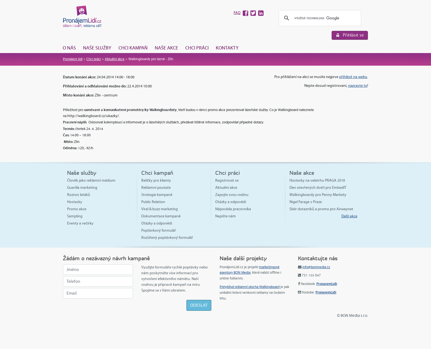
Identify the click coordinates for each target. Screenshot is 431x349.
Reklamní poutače (156, 187)
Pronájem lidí (72, 59)
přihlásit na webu (353, 76)
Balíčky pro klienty (156, 180)
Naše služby (97, 48)
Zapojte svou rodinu (231, 194)
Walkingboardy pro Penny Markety (317, 194)
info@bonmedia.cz (316, 267)
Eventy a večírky (80, 223)
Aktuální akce (115, 59)
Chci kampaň (133, 48)
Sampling (74, 216)
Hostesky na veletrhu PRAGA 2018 (317, 180)
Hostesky (74, 202)
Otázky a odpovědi (156, 223)
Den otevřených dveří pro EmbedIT (317, 187)
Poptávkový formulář (158, 230)
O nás (69, 48)
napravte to (357, 85)
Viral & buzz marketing (159, 209)
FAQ (237, 12)
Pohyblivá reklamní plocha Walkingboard (250, 287)
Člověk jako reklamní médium (91, 180)
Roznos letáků (78, 194)
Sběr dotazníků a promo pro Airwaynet (321, 209)
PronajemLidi (326, 283)
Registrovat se (227, 180)
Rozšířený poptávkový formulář (167, 237)
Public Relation (153, 202)
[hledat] (319, 18)
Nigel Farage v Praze (305, 202)
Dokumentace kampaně (161, 216)
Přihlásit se (353, 35)
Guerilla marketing (82, 187)
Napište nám (225, 216)
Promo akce (76, 209)
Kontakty (227, 48)
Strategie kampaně (156, 194)
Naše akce (166, 48)
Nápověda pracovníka (233, 209)
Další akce (349, 216)
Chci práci (197, 48)
